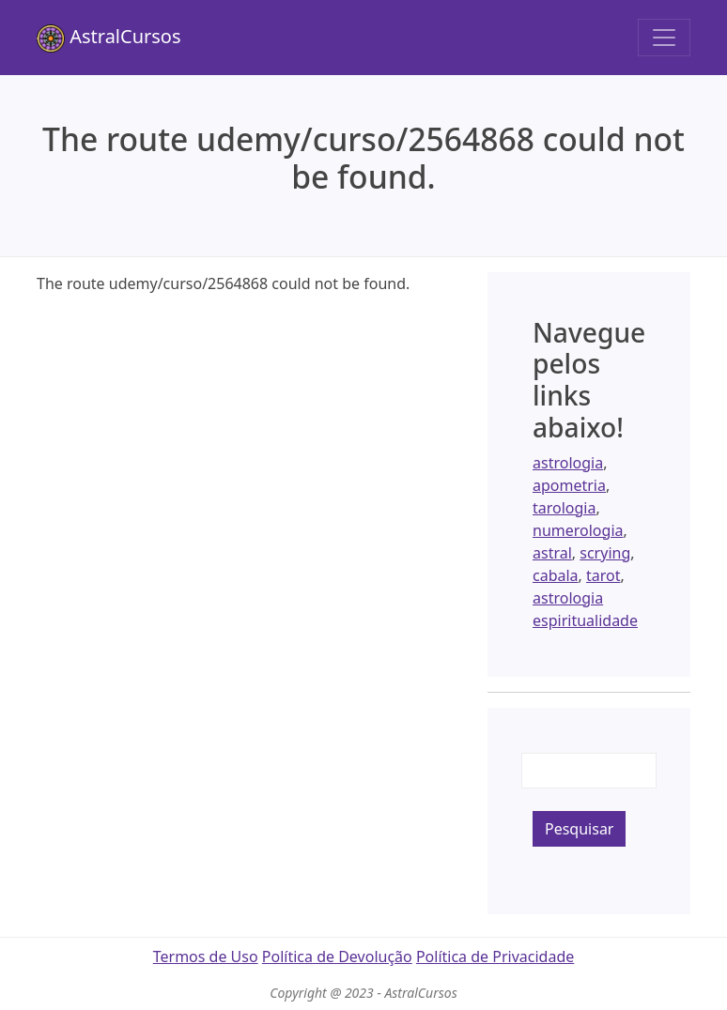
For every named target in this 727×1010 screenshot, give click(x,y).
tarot (603, 575)
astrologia (568, 462)
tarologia (564, 507)
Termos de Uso (205, 956)
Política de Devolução (337, 956)
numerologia (578, 530)
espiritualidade (585, 620)
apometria (569, 485)
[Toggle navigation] (664, 37)
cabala (556, 575)
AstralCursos (109, 38)
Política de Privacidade (495, 956)
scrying (605, 553)
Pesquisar (579, 829)
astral (552, 553)
